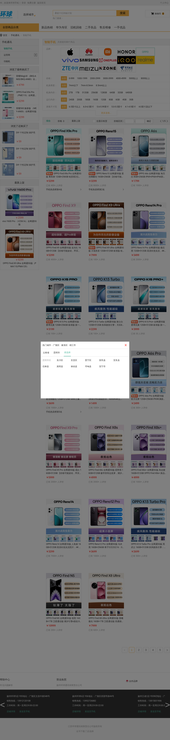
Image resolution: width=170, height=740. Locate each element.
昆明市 (56, 352)
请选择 (67, 352)
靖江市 (72, 345)
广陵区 (56, 345)
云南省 (46, 352)
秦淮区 (64, 345)
